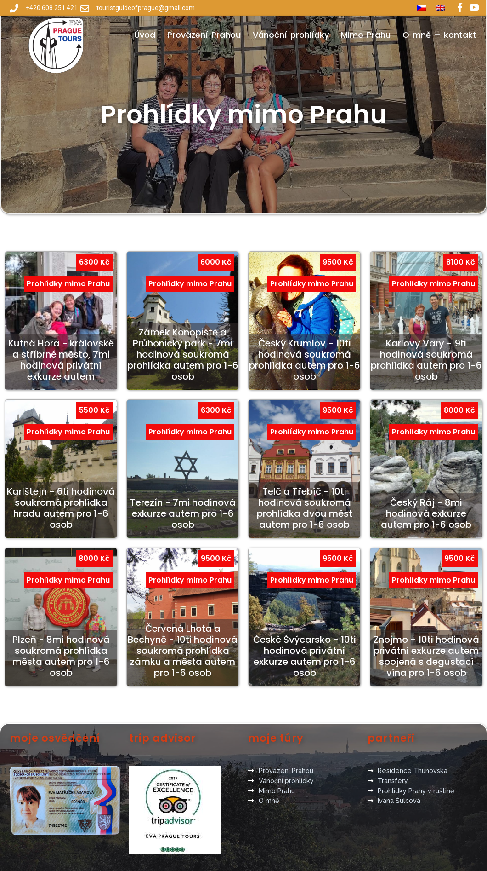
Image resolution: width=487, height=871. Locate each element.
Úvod (144, 34)
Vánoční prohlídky (291, 34)
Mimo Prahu (366, 34)
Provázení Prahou (204, 34)
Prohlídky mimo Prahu (68, 283)
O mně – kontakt (439, 34)
